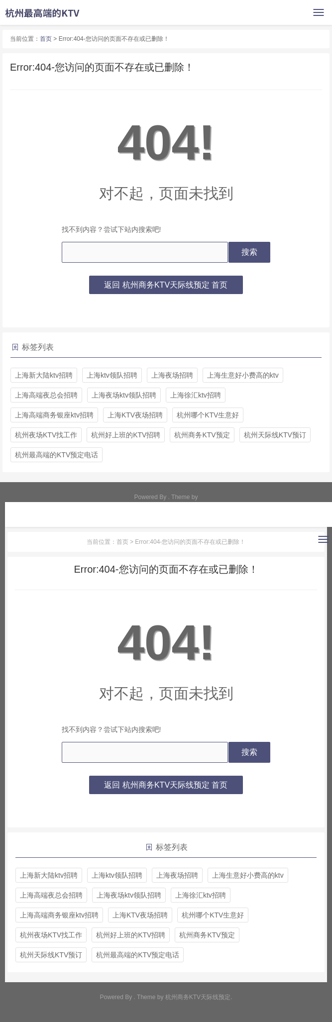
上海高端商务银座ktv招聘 (54, 415)
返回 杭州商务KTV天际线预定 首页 (165, 285)
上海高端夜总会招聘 (46, 395)
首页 (46, 38)
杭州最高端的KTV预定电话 (56, 455)
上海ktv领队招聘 (112, 375)
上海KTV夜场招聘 (135, 415)
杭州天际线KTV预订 (275, 435)
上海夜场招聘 (172, 375)
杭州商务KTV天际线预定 (197, 997)
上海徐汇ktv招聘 (195, 395)
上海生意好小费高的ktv (243, 375)
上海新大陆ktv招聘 (44, 375)
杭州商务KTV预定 (201, 435)
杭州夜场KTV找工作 (46, 435)
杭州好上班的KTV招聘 (125, 435)
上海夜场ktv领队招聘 (124, 395)
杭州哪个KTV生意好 (208, 415)
